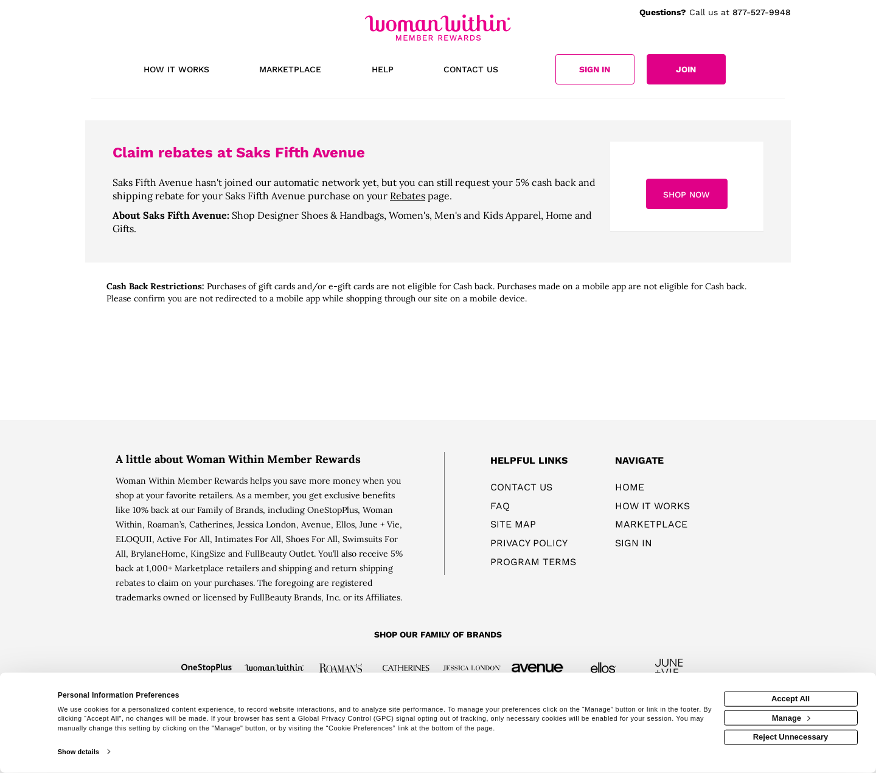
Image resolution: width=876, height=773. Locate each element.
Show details (78, 751)
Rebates (407, 196)
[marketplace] (290, 70)
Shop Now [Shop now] (686, 194)
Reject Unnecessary (791, 736)
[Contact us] (471, 70)
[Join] (686, 69)
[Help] (383, 70)
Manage (791, 717)
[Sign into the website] (594, 69)
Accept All (790, 698)
